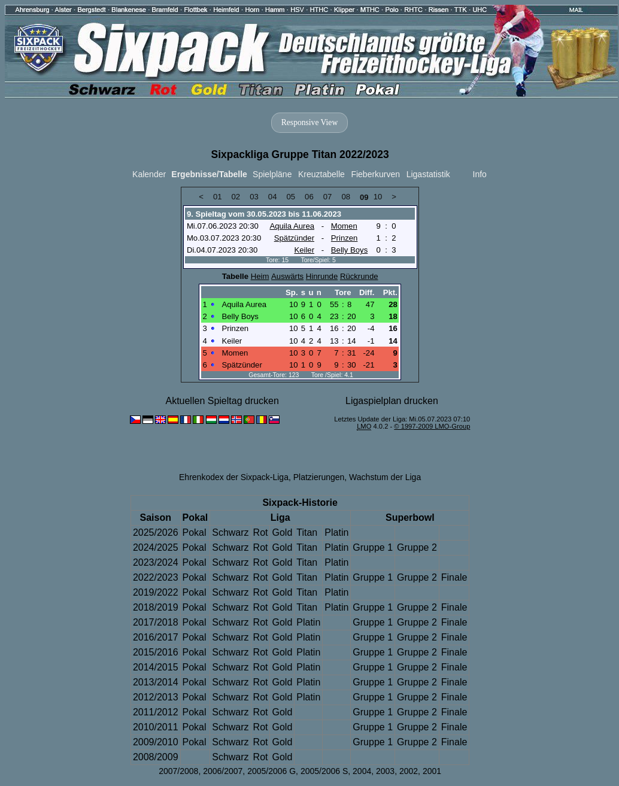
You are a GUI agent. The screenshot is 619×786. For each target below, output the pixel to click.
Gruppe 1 (373, 547)
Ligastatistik (428, 174)
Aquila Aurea (291, 225)
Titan (306, 532)
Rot (260, 532)
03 (254, 196)
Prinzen (344, 237)
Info (480, 174)
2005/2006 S (324, 771)
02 (236, 196)
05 (290, 196)
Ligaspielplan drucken (391, 401)
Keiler (304, 249)
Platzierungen (319, 477)
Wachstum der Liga (385, 477)
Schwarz (230, 532)
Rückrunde (359, 276)
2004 (362, 771)
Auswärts (287, 276)
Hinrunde (322, 276)
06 (309, 196)
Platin (336, 532)
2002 (408, 771)
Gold (282, 532)
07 (327, 196)
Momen (344, 225)
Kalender (149, 174)
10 (378, 196)
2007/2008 (178, 771)
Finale (454, 577)
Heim (260, 276)
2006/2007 (222, 771)
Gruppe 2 (417, 547)
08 (345, 196)
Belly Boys (349, 249)
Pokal (195, 532)
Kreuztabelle (321, 174)
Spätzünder (294, 237)
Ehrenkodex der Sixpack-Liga (234, 477)
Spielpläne (272, 174)
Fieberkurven (375, 174)
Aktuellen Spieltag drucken (221, 401)
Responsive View (309, 122)
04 (272, 196)
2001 (432, 771)
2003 (385, 771)
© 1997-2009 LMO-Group (432, 426)
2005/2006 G (271, 771)
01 (217, 196)
